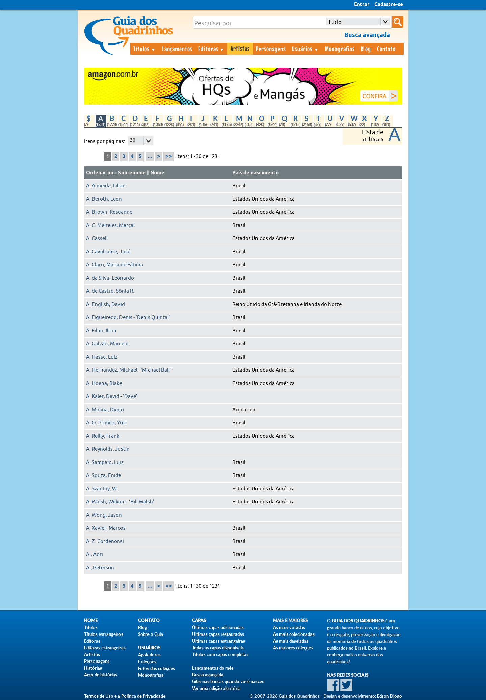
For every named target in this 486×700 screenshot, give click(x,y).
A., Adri (94, 554)
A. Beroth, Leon (104, 199)
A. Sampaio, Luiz (105, 462)
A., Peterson (100, 568)
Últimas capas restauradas (218, 634)
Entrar (361, 4)
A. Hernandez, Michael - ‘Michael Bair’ (129, 370)
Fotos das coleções (156, 668)
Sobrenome (132, 173)
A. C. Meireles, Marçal (110, 225)
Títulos (144, 49)
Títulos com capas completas (220, 654)
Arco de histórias (100, 674)
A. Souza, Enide (103, 475)
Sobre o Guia (150, 634)
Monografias (340, 49)
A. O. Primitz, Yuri (106, 423)
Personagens (271, 49)
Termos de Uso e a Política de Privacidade (124, 696)
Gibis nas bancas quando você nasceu (228, 681)
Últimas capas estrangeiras (218, 641)
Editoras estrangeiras (105, 647)
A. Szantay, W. (102, 489)
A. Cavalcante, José (108, 252)
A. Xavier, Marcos (106, 528)
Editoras (211, 49)
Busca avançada (207, 674)
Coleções (147, 661)
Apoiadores (149, 654)
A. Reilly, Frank (102, 436)
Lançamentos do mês (213, 668)
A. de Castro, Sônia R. (110, 291)
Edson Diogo (389, 696)
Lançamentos (177, 49)
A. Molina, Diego (105, 410)
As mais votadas (289, 627)
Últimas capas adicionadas (218, 627)
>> (168, 156)
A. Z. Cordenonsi (105, 541)
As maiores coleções (293, 647)
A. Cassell (97, 238)
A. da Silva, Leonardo (110, 278)
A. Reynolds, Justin (108, 449)
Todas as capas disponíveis (218, 647)
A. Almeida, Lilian (106, 186)
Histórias (93, 668)
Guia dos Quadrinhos (358, 620)
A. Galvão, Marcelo (107, 344)
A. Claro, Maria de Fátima (114, 265)
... (150, 156)
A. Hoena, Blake (104, 383)
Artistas (240, 48)
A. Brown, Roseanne (109, 212)
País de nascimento (255, 173)
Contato (386, 49)
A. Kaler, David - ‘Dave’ (111, 396)
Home (91, 620)
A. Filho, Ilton (101, 331)
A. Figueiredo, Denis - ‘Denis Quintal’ (128, 317)
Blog (366, 49)
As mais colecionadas (294, 634)
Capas (199, 620)
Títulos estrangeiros (103, 634)
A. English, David (105, 304)
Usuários (305, 49)
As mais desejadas (290, 641)
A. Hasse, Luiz (101, 357)
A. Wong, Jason (104, 515)
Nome (157, 173)
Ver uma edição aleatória (216, 688)
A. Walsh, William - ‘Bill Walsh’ (120, 502)
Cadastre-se (388, 4)
